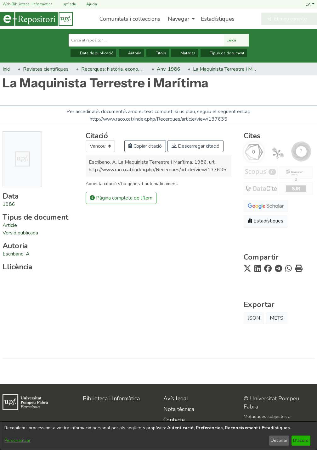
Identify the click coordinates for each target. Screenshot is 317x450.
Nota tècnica (178, 409)
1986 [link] (9, 204)
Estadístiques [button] (265, 220)
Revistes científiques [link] (46, 69)
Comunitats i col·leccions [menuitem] (129, 19)
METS (276, 318)
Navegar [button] (179, 19)
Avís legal (175, 398)
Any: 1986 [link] (168, 69)
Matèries (184, 53)
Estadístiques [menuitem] (218, 19)
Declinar (279, 440)
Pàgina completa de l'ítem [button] (121, 198)
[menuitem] (181, 19)
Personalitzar (17, 440)
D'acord (301, 440)
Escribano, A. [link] (17, 253)
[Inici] (36, 19)
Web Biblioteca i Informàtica (28, 4)
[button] (309, 4)
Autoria (131, 53)
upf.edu (65, 4)
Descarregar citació (195, 146)
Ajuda (88, 4)
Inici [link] (6, 69)
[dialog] (158, 435)
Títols (157, 53)
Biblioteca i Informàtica (111, 398)
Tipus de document (223, 53)
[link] (10, 225)
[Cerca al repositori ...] (146, 40)
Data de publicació (93, 53)
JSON (254, 318)
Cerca (236, 40)
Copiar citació (145, 146)
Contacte (174, 420)
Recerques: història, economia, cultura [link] (112, 69)
